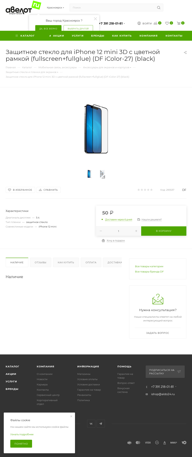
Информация (88, 366)
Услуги (11, 381)
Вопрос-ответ (126, 382)
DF (184, 190)
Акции (11, 373)
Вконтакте (91, 424)
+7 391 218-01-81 (111, 23)
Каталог (12, 366)
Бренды (12, 388)
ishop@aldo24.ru (163, 394)
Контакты (43, 389)
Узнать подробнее (22, 434)
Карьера (42, 384)
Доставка (115, 262)
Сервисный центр (48, 394)
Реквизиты (84, 394)
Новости (42, 379)
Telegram (101, 424)
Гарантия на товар (89, 389)
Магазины (83, 373)
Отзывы (40, 262)
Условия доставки (88, 384)
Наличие (17, 262)
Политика (83, 400)
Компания (45, 366)
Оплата (91, 262)
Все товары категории (149, 266)
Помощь (124, 366)
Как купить (66, 262)
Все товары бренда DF (149, 271)
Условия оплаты (87, 379)
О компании (44, 373)
